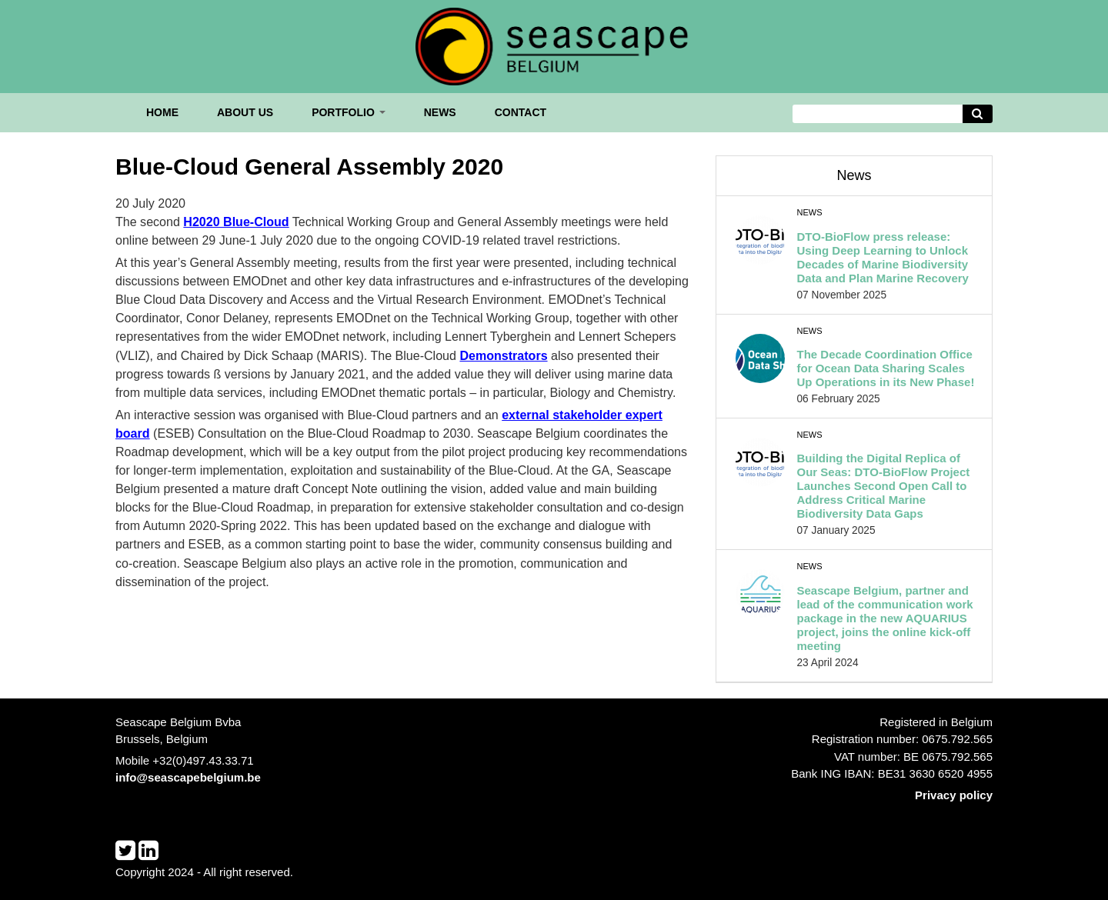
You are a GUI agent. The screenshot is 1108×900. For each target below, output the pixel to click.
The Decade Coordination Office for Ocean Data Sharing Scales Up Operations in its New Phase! (886, 368)
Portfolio (348, 112)
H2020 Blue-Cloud (236, 221)
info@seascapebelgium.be (188, 777)
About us (245, 112)
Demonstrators (503, 355)
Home (162, 112)
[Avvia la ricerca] (978, 114)
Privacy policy (954, 795)
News (440, 112)
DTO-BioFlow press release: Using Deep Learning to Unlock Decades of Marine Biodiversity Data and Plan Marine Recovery (883, 257)
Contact (520, 112)
